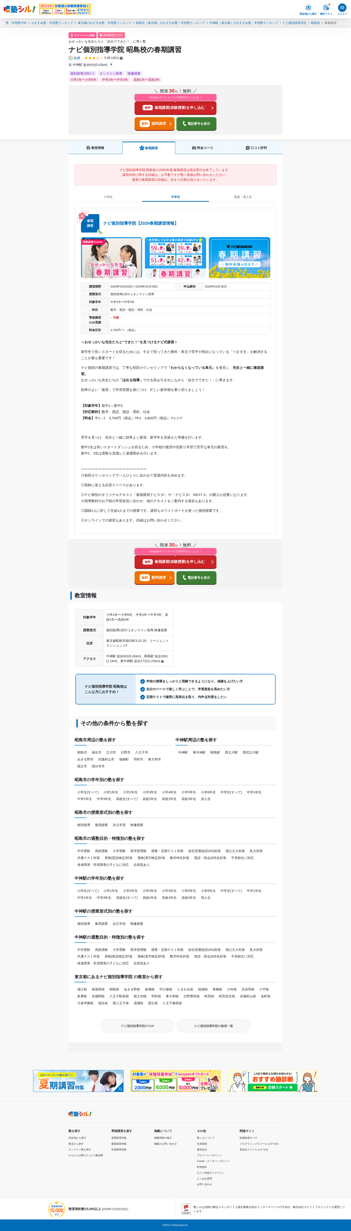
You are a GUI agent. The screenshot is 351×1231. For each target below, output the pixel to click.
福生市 (96, 752)
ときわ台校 (185, 989)
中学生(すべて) (231, 792)
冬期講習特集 (119, 1149)
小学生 (108, 197)
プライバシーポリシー (209, 1155)
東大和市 (154, 759)
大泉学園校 (85, 1003)
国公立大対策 (235, 851)
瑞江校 (82, 989)
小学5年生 (188, 792)
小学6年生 (208, 792)
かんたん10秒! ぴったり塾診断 (86, 1155)
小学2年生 (130, 792)
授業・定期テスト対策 (167, 851)
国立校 (153, 1003)
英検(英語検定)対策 (118, 858)
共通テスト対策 (88, 858)
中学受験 (83, 851)
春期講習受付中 (113, 35)
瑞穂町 (124, 759)
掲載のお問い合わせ (165, 1143)
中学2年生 (84, 799)
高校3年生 (188, 799)
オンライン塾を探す (80, 1149)
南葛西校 (98, 989)
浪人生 (206, 799)
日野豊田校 (192, 996)
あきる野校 (132, 989)
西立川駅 (231, 752)
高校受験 (101, 851)
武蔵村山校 (248, 996)
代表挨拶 (202, 1143)
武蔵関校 (98, 996)
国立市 (82, 766)
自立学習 (119, 825)
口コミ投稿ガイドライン (211, 1172)
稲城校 (203, 989)
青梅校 (217, 989)
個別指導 (83, 825)
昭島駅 (215, 752)
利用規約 (202, 1167)
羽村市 (138, 759)
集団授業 (101, 825)
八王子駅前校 (119, 996)
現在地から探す (77, 1137)
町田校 (209, 996)
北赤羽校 (248, 989)
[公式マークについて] (75, 58)
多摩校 (82, 996)
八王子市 (141, 752)
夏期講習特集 (119, 1143)
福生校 (103, 1003)
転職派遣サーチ (248, 1137)
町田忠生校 (227, 996)
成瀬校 (138, 1003)
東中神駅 (199, 752)
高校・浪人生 (243, 197)
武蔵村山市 (106, 759)
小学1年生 (111, 792)
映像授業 (136, 825)
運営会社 (202, 1149)
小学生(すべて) (88, 792)
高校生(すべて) (127, 799)
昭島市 (82, 752)
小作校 (232, 989)
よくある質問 (204, 1178)
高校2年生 (169, 799)
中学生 (175, 197)
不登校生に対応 (242, 858)
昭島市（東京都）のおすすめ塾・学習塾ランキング (170, 23)
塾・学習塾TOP (16, 23)
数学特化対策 (179, 858)
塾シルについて (206, 1137)
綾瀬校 (150, 989)
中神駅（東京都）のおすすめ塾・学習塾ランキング (243, 23)
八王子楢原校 (172, 1003)
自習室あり (142, 865)
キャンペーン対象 (84, 35)
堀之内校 (140, 996)
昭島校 (315, 23)
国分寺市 (98, 766)
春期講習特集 (119, 1137)
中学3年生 (104, 799)
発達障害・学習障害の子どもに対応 (103, 865)
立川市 (111, 752)
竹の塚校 (165, 989)
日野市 (125, 752)
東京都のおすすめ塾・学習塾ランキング (105, 23)
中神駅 (183, 752)
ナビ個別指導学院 (294, 23)
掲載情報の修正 (163, 1137)
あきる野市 (85, 759)
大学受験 (119, 851)
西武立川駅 (251, 752)
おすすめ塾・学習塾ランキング (52, 23)
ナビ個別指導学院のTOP (137, 1026)
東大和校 (172, 996)
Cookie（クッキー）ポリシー (213, 1161)
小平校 (264, 989)
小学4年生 (169, 792)
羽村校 (156, 996)
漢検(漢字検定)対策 (151, 858)
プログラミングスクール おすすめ (259, 1143)
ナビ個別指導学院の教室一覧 (213, 1026)
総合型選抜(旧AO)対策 (204, 851)
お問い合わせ (204, 1184)
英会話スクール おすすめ (254, 1149)
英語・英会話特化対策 (210, 858)
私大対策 (256, 851)
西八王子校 (121, 1003)
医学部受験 (138, 851)
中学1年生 (254, 792)
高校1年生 (150, 799)
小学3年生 (150, 792)
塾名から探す (76, 1143)
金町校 (265, 996)
